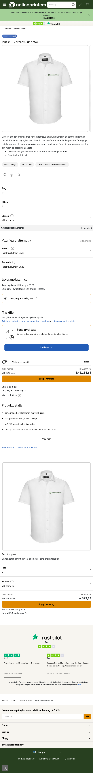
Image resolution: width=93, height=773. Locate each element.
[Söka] (73, 5)
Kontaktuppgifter (26, 758)
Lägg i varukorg (46, 378)
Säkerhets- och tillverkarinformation (52, 164)
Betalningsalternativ (44, 744)
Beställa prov (26, 164)
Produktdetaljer (10, 164)
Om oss (44, 725)
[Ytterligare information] (12, 215)
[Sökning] (59, 5)
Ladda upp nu (46, 347)
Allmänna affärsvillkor (49, 758)
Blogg (44, 738)
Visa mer (46, 438)
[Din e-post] (43, 716)
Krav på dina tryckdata (64, 321)
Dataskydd (70, 758)
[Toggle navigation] (5, 5)
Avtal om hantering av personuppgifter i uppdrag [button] (25, 321)
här (79, 684)
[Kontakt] (5, 768)
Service (44, 732)
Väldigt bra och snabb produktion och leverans (22, 663)
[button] (45, 88)
